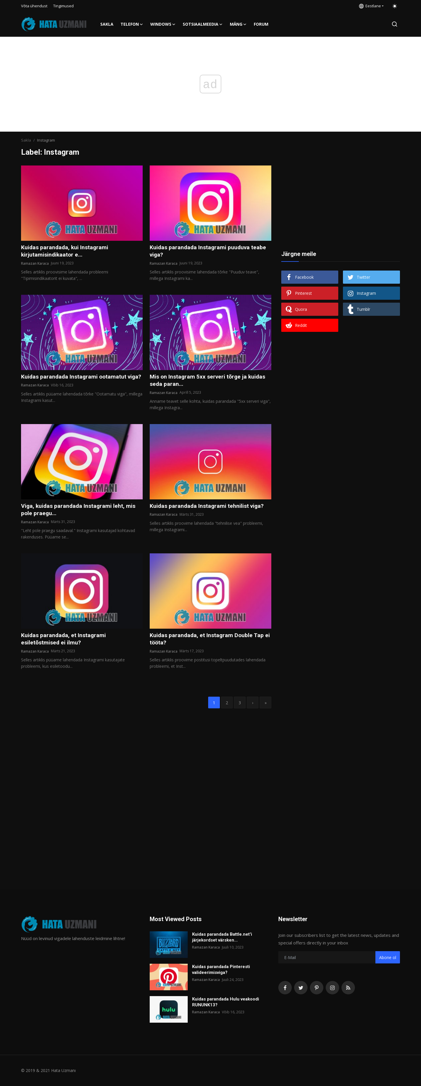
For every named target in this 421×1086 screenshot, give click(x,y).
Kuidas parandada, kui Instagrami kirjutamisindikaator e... (65, 251)
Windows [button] (163, 24)
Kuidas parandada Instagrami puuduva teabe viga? (209, 251)
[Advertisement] (340, 201)
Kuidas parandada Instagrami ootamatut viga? (75, 381)
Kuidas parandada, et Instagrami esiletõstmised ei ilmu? (64, 640)
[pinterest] (316, 987)
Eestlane (370, 5)
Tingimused (63, 5)
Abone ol (387, 957)
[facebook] (285, 987)
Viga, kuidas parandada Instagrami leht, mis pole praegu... (79, 510)
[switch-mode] (394, 6)
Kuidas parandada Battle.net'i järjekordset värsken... (222, 937)
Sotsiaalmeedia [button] (203, 24)
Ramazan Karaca (35, 263)
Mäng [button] (238, 24)
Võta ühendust (34, 5)
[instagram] (332, 987)
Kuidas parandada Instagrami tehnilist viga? (208, 506)
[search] (394, 24)
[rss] (348, 987)
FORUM (261, 24)
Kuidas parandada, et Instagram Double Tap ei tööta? (208, 640)
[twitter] (301, 987)
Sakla (106, 24)
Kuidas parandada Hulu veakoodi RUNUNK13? (225, 1001)
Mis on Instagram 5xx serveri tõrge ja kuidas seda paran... (209, 381)
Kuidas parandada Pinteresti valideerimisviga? (221, 969)
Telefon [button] (131, 24)
